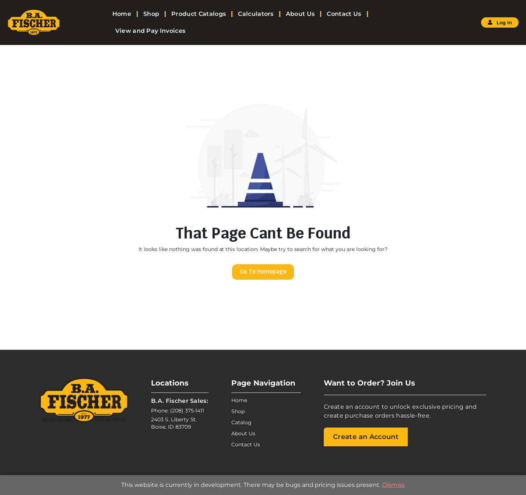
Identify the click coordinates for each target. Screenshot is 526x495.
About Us (300, 13)
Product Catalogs (198, 13)
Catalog (241, 422)
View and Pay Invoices (150, 30)
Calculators (256, 13)
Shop (151, 13)
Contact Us (344, 13)
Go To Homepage (263, 271)
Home (121, 13)
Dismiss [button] (393, 484)
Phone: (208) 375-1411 (177, 410)
